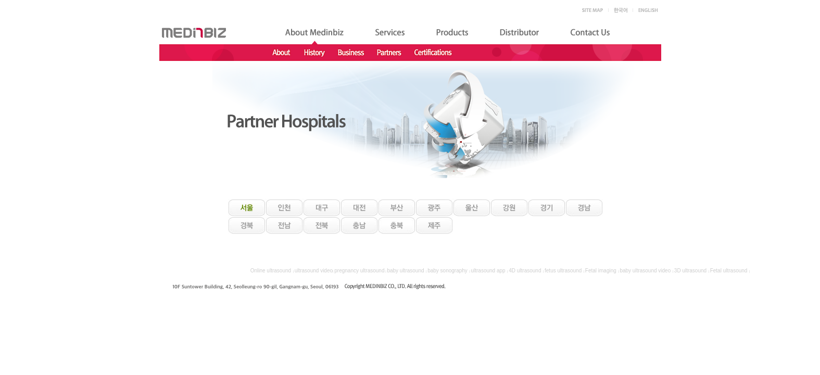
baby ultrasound (405, 270)
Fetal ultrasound (729, 270)
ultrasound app (488, 270)
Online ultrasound (270, 270)
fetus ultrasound (563, 270)
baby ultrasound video (645, 270)
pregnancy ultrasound (359, 270)
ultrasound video (314, 270)
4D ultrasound (525, 270)
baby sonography (447, 270)
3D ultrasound (690, 270)
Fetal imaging (600, 270)
